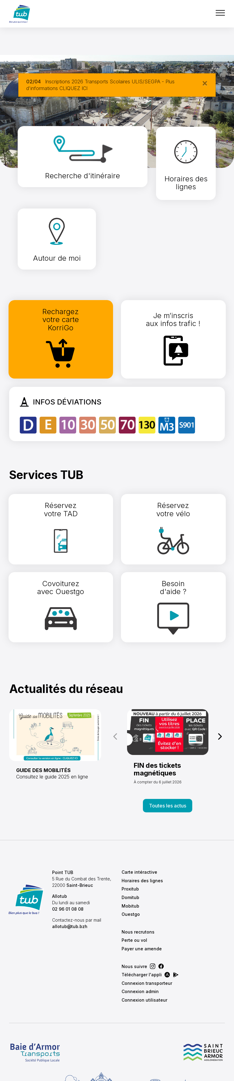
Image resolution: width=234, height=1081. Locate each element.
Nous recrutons (138, 877)
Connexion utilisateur (144, 945)
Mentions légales (83, 1073)
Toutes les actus (167, 751)
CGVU (50, 1073)
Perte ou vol (134, 885)
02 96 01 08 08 (69, 860)
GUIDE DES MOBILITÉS (43, 715)
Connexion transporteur (147, 928)
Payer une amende (142, 893)
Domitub (130, 842)
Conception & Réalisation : (151, 1073)
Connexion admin (140, 936)
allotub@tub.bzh (71, 877)
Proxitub (130, 833)
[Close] (204, 83)
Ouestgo (131, 859)
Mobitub (130, 851)
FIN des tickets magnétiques (157, 714)
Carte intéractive (139, 817)
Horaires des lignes (142, 825)
